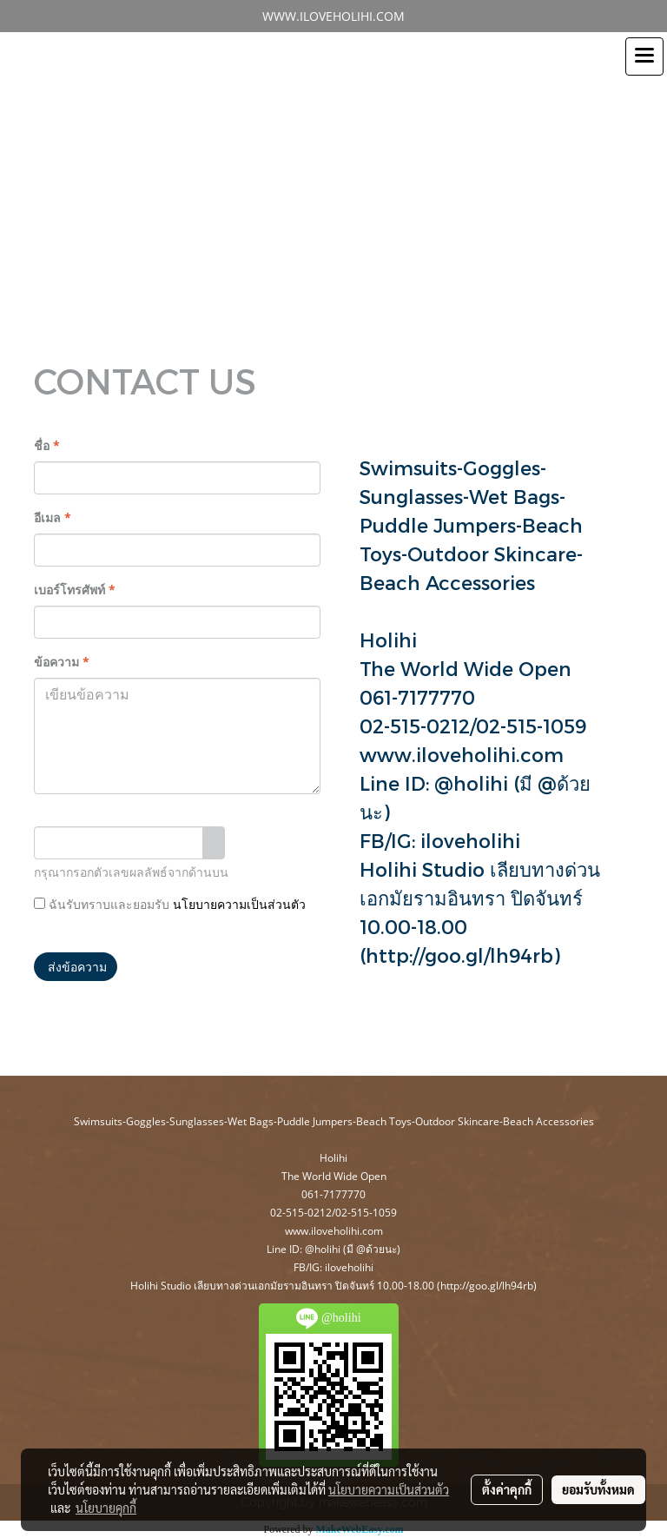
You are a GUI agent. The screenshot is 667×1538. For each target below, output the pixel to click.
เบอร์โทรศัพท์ (75, 589)
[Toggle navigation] (644, 56)
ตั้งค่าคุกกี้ (507, 1489)
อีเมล (52, 517)
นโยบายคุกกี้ (106, 1507)
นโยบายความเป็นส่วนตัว (239, 905)
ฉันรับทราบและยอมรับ (170, 904)
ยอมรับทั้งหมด (598, 1489)
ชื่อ (47, 445)
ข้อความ (61, 661)
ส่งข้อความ (75, 966)
